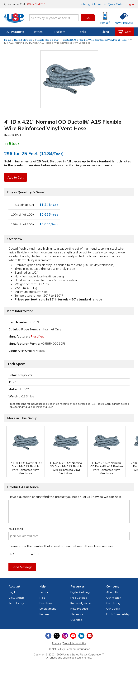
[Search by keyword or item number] (54, 17)
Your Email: (15, 529)
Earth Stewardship (118, 614)
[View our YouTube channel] (73, 636)
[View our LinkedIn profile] (81, 636)
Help (42, 597)
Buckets (59, 32)
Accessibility (78, 643)
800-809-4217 (35, 4)
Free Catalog (78, 597)
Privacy (56, 643)
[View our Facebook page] (48, 636)
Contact (45, 592)
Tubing (104, 32)
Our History (113, 603)
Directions (46, 603)
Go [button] (88, 18)
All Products (15, 32)
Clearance (99, 4)
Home (7, 39)
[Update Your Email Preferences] (89, 636)
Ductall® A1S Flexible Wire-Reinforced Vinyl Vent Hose (95, 39)
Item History (16, 603)
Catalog (84, 4)
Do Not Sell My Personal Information (69, 648)
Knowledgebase (80, 603)
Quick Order (116, 4)
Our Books (113, 608)
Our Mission (113, 597)
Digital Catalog (80, 592)
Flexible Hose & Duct (47, 39)
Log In (130, 4)
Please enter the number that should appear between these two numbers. (60, 546)
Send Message (22, 567)
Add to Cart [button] (15, 177)
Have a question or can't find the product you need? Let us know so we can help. (65, 497)
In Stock (12, 143)
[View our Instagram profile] (65, 636)
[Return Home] (15, 18)
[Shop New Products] (122, 18)
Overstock (76, 619)
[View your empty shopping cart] (124, 31)
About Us (112, 592)
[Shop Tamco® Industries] (105, 18)
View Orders (17, 597)
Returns (44, 614)
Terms (66, 643)
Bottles (38, 32)
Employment (48, 608)
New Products (79, 608)
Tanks (82, 32)
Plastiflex (37, 336)
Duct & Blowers (23, 39)
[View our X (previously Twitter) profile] (56, 636)
